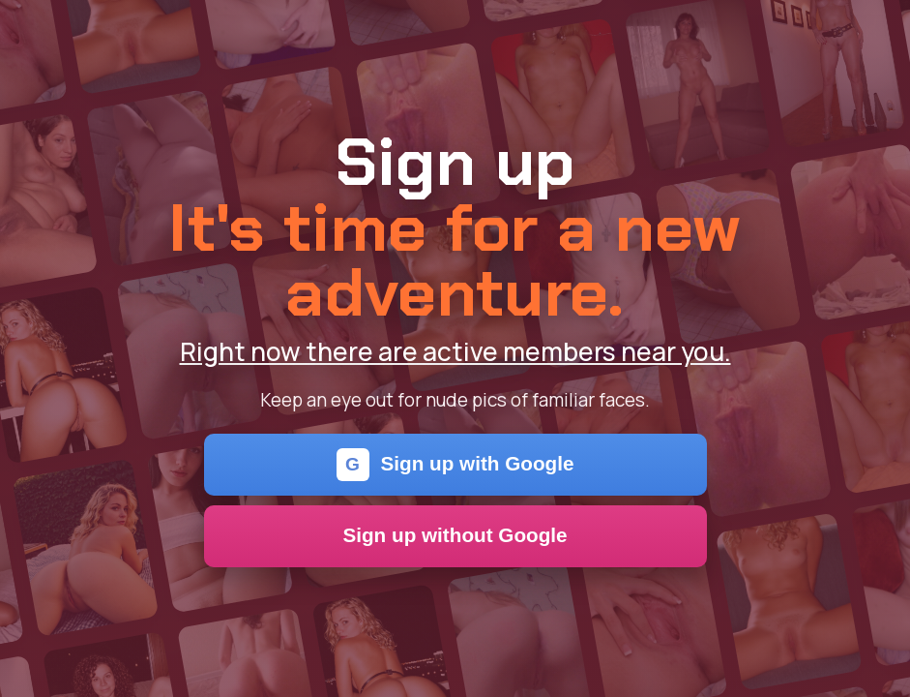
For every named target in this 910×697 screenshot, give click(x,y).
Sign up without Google (454, 535)
